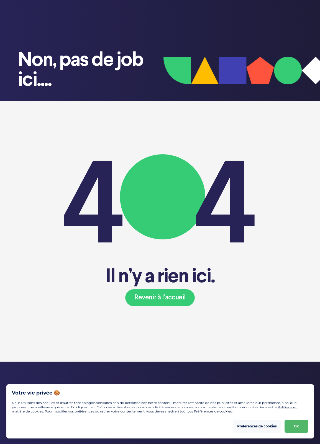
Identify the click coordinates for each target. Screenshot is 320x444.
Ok (296, 426)
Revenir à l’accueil (160, 297)
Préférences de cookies (257, 426)
